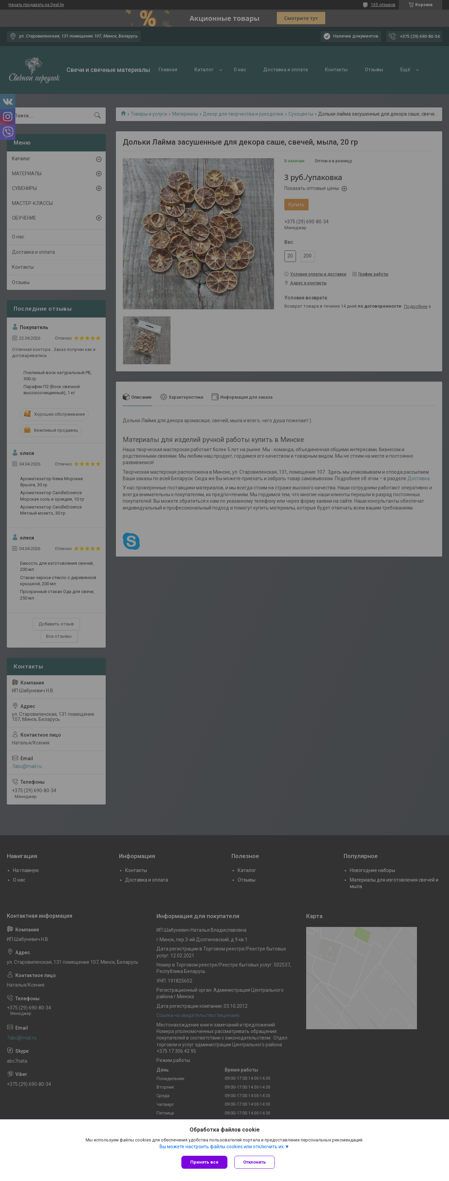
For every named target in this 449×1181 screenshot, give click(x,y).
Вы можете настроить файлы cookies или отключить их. (222, 1146)
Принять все (204, 1162)
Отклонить (254, 1162)
